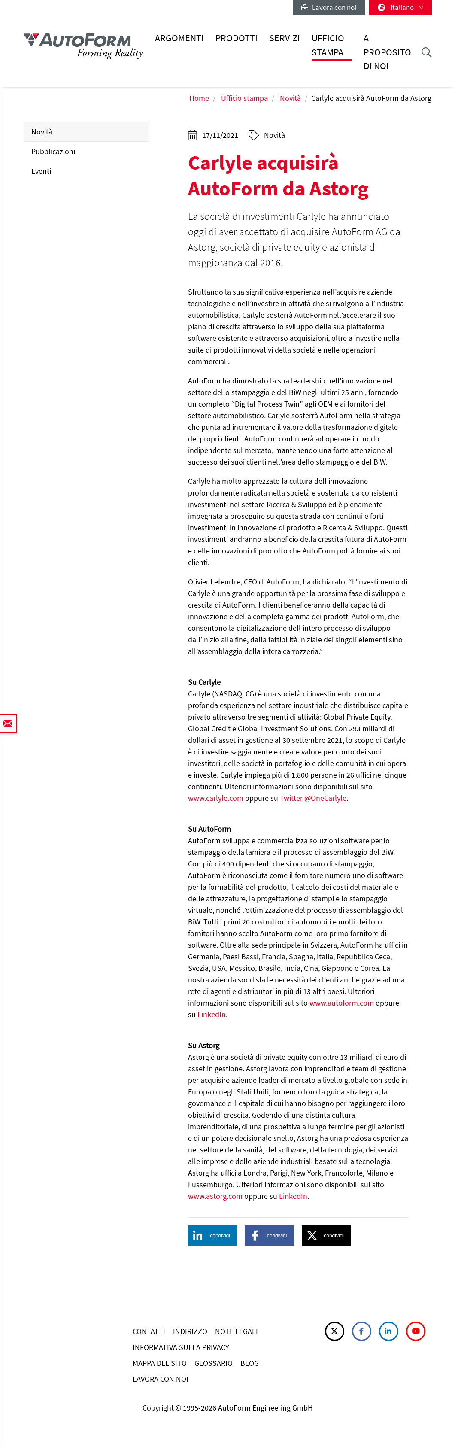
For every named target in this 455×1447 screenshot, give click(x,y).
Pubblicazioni (53, 151)
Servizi (284, 38)
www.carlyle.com (215, 798)
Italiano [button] (400, 7)
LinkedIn (211, 1014)
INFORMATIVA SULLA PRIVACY (181, 1347)
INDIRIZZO (190, 1331)
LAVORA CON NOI (160, 1379)
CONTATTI (149, 1331)
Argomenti (179, 38)
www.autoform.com (341, 1003)
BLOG (249, 1363)
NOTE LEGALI (236, 1331)
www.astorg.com (215, 1196)
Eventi (41, 171)
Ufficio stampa (328, 45)
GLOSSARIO (213, 1363)
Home (199, 98)
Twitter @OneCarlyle (313, 798)
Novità (290, 98)
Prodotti (236, 38)
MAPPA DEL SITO (160, 1363)
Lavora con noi (328, 7)
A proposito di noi (387, 52)
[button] (212, 1235)
